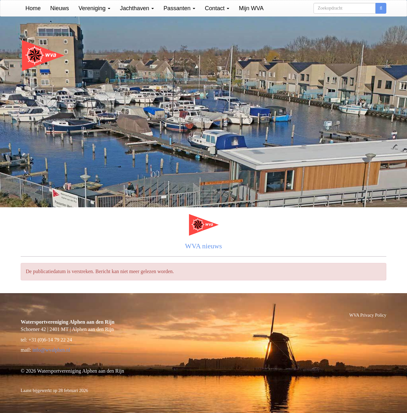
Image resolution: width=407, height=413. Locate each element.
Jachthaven (137, 8)
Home (33, 8)
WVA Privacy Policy (367, 315)
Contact (217, 8)
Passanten (179, 8)
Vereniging (94, 8)
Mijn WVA (251, 8)
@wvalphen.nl (51, 350)
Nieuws (59, 8)
